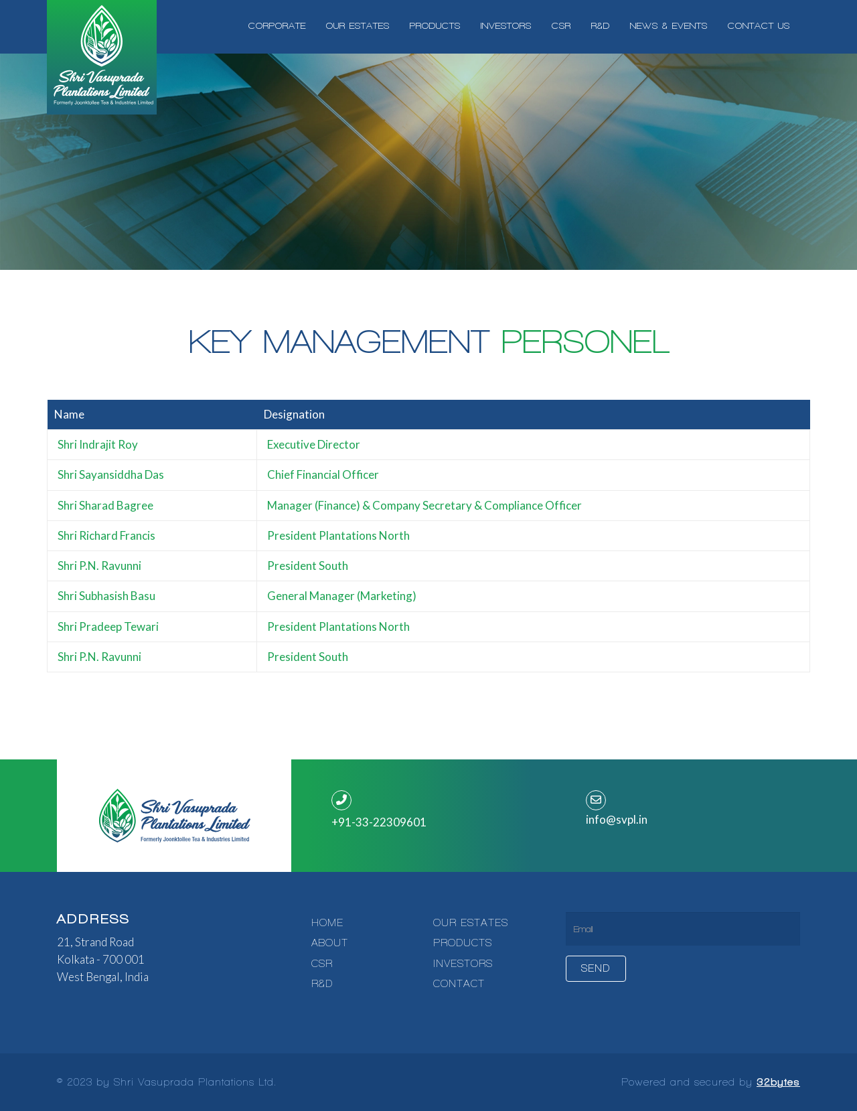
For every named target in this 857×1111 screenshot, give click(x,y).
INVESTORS (463, 963)
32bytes (778, 1082)
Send (596, 968)
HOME (327, 922)
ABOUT (329, 943)
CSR (322, 963)
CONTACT (459, 983)
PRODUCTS (462, 943)
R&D (322, 983)
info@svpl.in (616, 819)
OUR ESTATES (470, 922)
